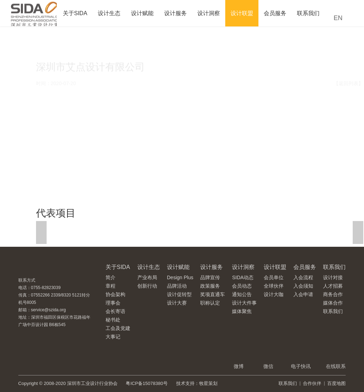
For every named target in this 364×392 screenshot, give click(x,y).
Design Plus (180, 277)
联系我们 (308, 13)
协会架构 (115, 294)
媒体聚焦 (242, 311)
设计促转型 (179, 294)
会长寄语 (115, 311)
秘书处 (113, 320)
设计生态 (109, 13)
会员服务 (275, 13)
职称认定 (210, 303)
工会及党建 (118, 328)
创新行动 (147, 286)
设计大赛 (177, 303)
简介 (110, 277)
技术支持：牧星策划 (196, 383)
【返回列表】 (348, 64)
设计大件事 (244, 303)
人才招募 (333, 286)
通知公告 (242, 294)
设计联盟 (242, 13)
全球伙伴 (274, 286)
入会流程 (303, 277)
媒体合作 (333, 303)
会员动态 (242, 286)
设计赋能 (142, 13)
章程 (110, 286)
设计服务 (175, 13)
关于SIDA (75, 13)
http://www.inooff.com (74, 166)
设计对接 (333, 277)
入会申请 (303, 294)
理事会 (113, 303)
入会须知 (303, 286)
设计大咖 (274, 294)
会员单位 (274, 277)
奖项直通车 (212, 294)
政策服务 (210, 286)
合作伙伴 (312, 383)
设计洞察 (208, 13)
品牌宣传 (210, 277)
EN (338, 18)
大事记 (113, 336)
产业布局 (147, 277)
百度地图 (336, 383)
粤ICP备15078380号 (147, 383)
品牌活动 (177, 286)
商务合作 (333, 294)
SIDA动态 (242, 277)
